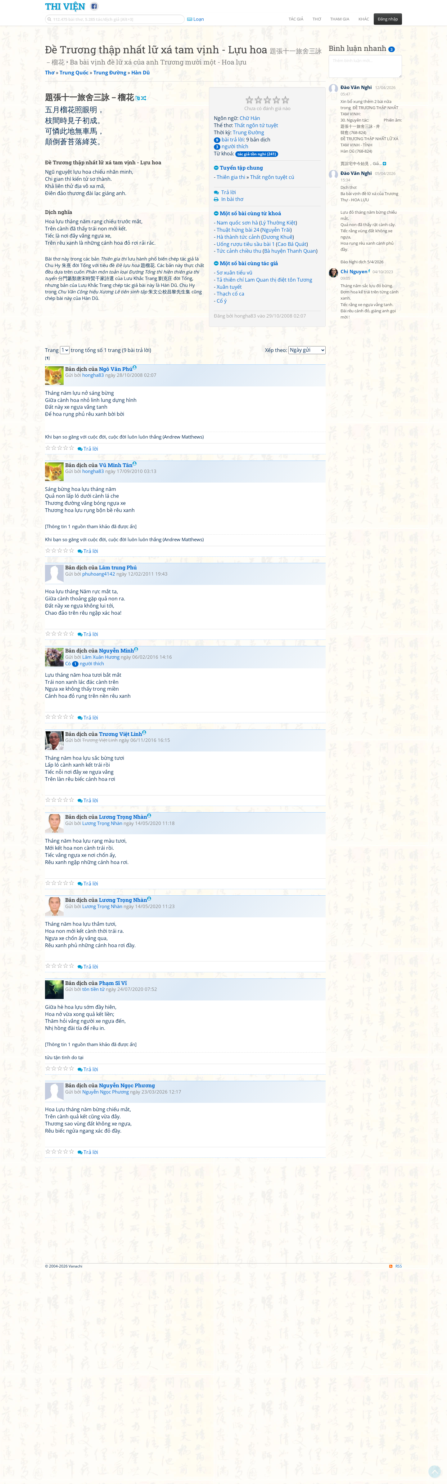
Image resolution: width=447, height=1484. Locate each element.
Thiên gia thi (231, 264)
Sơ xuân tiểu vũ (234, 359)
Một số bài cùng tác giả (246, 350)
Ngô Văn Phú (118, 581)
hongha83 (245, 402)
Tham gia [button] (339, 19)
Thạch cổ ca (230, 380)
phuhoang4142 (98, 786)
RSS (395, 1478)
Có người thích (84, 875)
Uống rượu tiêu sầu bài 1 (246, 331)
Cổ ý (222, 387)
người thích (231, 233)
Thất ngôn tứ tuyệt (256, 212)
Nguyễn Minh (118, 862)
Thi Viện (65, 6)
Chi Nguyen (354, 423)
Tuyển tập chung (238, 255)
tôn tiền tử (93, 1201)
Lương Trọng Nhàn (125, 1029)
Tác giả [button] (296, 19)
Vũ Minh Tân (118, 677)
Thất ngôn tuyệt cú (272, 264)
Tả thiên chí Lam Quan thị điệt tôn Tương (264, 366)
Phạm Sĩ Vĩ (113, 1195)
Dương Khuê (277, 323)
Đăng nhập (388, 19)
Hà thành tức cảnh (238, 323)
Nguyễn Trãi (276, 316)
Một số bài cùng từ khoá (247, 300)
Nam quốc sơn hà (237, 309)
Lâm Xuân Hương (101, 869)
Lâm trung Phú (118, 779)
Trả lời (228, 279)
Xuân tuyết (229, 373)
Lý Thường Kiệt (278, 309)
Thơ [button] (317, 19)
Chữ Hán (250, 205)
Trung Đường (248, 219)
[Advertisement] (223, 72)
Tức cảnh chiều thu (239, 337)
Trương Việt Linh (122, 946)
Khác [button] (364, 19)
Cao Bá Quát (292, 331)
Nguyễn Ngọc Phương (127, 1297)
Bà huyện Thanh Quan (290, 337)
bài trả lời (229, 226)
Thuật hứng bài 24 (238, 316)
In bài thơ (232, 286)
